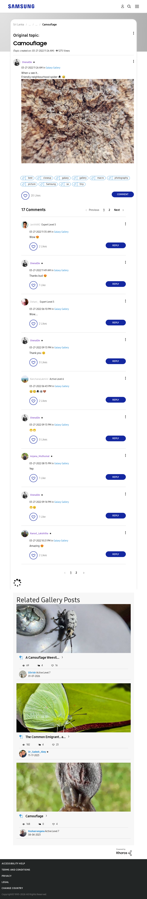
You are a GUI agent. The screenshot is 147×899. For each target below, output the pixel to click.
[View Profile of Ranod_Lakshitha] (39, 533)
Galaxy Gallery (53, 67)
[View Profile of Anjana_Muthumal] (39, 456)
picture (31, 184)
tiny (82, 184)
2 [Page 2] (109, 210)
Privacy (6, 876)
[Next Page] (119, 209)
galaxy (65, 178)
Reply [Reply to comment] (115, 245)
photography (121, 178)
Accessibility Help (13, 863)
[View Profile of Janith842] (35, 224)
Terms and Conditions (16, 869)
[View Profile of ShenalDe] (27, 62)
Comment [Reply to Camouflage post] (122, 194)
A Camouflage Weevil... (42, 657)
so (68, 184)
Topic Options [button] (128, 33)
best (30, 178)
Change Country (12, 888)
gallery (83, 178)
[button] (128, 61)
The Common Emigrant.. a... (46, 737)
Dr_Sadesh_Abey (37, 751)
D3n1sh (32, 672)
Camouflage (34, 816)
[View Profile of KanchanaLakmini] (39, 379)
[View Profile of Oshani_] (34, 301)
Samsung (51, 184)
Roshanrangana (36, 831)
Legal (5, 882)
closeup (47, 178)
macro (100, 178)
